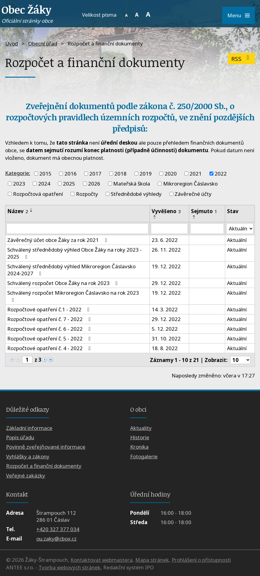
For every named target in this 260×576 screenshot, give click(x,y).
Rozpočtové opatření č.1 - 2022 (49, 309)
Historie (139, 437)
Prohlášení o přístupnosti (201, 559)
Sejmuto (204, 211)
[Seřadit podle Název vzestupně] (31, 209)
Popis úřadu (20, 437)
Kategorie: (17, 172)
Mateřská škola (131, 183)
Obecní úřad (42, 43)
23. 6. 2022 (165, 239)
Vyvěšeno (166, 211)
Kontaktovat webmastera (102, 559)
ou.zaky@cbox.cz (56, 538)
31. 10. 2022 (166, 338)
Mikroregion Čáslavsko (190, 183)
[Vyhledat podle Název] (77, 228)
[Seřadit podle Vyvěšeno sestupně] (155, 218)
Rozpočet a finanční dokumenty (43, 465)
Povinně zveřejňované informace (45, 447)
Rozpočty (87, 193)
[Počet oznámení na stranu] (240, 360)
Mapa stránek (152, 559)
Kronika (139, 447)
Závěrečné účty (193, 193)
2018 (120, 173)
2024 (44, 183)
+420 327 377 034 (57, 529)
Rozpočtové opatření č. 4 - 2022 (50, 348)
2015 (45, 173)
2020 (171, 173)
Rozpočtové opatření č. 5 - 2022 (50, 338)
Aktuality (141, 427)
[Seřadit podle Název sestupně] (31, 211)
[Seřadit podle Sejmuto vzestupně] (194, 216)
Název (17, 211)
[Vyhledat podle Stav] (240, 228)
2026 (94, 183)
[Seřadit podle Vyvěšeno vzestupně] (155, 216)
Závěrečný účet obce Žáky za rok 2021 (58, 239)
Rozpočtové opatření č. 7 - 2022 (50, 319)
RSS (241, 58)
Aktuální (237, 239)
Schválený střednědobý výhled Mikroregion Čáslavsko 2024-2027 (71, 270)
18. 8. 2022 (165, 348)
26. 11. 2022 (166, 249)
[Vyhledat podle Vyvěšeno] (169, 228)
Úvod (11, 43)
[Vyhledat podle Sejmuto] (207, 228)
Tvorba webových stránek (69, 567)
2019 (146, 173)
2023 (19, 183)
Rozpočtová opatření (38, 193)
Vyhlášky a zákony (27, 456)
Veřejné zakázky (25, 475)
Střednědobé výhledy (136, 193)
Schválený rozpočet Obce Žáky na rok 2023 (63, 283)
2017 (95, 173)
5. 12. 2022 (165, 328)
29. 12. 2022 (166, 283)
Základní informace (29, 427)
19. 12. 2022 (166, 266)
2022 (221, 173)
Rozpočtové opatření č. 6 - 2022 (50, 328)
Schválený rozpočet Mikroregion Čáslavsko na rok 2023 (73, 296)
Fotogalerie (144, 456)
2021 (195, 173)
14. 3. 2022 (165, 309)
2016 (70, 173)
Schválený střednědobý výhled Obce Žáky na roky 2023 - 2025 (74, 253)
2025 (69, 183)
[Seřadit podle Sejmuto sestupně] (194, 218)
